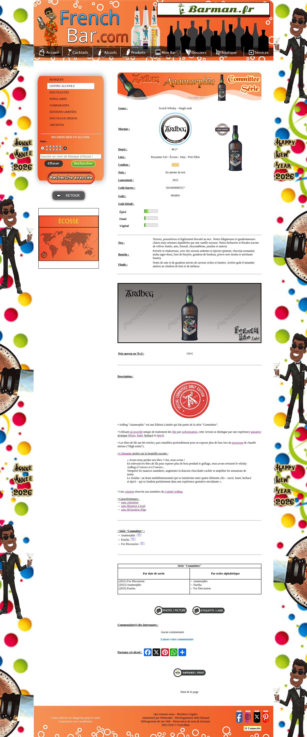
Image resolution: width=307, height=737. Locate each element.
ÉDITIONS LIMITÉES (63, 112)
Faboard (204, 717)
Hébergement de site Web (156, 721)
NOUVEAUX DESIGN (63, 118)
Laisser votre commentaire (177, 639)
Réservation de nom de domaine (191, 721)
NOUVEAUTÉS (59, 92)
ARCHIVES (57, 125)
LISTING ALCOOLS (62, 86)
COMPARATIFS (59, 105)
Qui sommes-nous (164, 714)
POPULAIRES (58, 99)
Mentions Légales (187, 714)
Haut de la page (190, 692)
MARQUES (57, 79)
